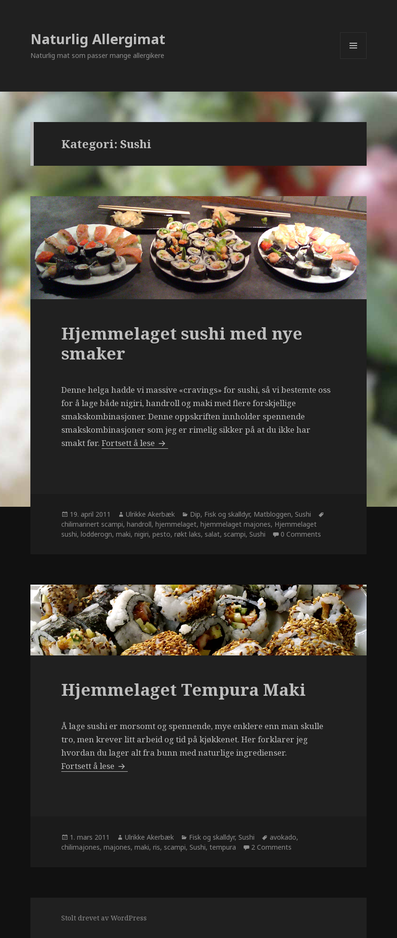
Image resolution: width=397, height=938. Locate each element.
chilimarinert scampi (92, 524)
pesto (161, 534)
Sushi (303, 514)
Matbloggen (272, 514)
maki (123, 534)
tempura (222, 847)
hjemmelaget (176, 524)
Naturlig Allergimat (97, 38)
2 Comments (271, 847)
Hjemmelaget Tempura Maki (183, 689)
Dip (195, 514)
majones (117, 847)
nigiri (141, 534)
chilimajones (80, 847)
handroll (139, 524)
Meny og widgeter (353, 58)
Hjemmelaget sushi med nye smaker (181, 343)
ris (156, 847)
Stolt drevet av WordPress (104, 917)
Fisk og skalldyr (227, 514)
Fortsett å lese (135, 442)
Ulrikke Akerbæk (150, 514)
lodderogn (96, 534)
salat (212, 534)
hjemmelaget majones (235, 524)
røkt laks (187, 534)
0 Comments (301, 534)
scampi (235, 534)
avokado (283, 837)
